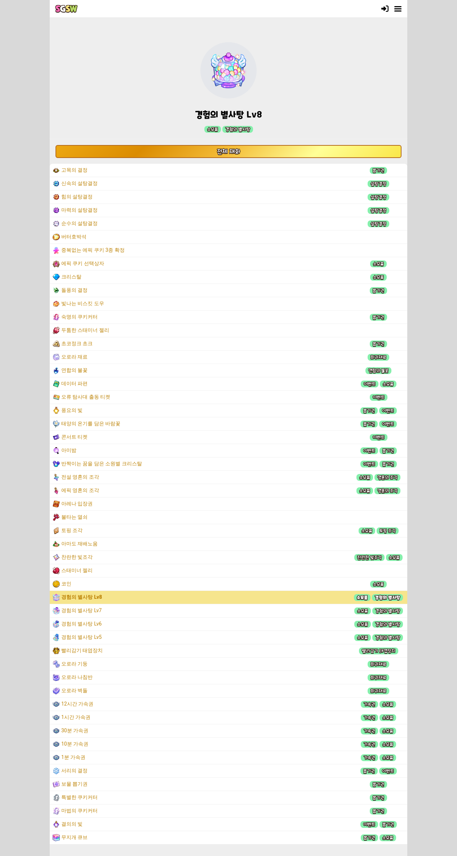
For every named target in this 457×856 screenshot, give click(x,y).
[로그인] (385, 8)
